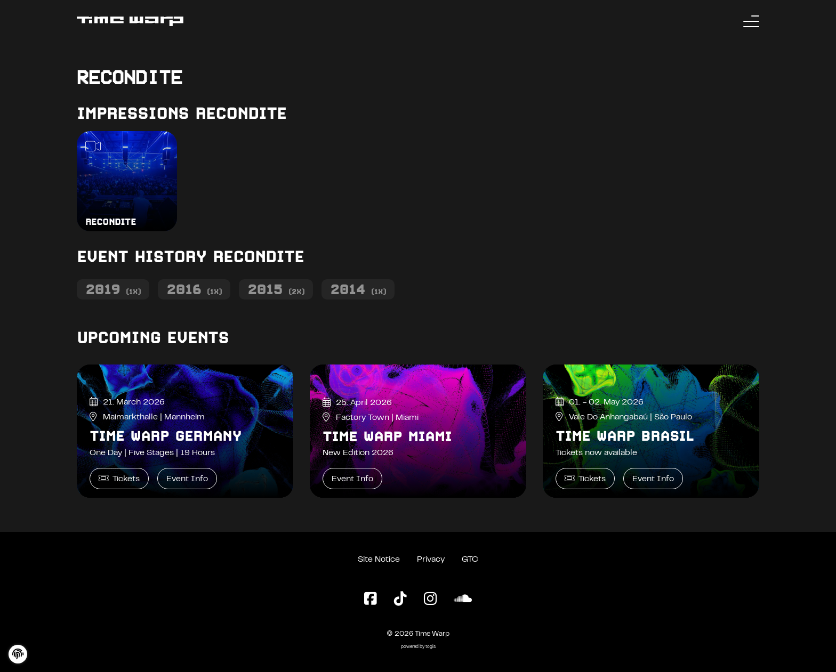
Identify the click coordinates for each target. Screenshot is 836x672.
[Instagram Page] (430, 599)
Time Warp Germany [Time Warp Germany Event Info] (166, 436)
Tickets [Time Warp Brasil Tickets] (585, 478)
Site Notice (379, 559)
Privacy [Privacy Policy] (431, 559)
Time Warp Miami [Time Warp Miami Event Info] (387, 436)
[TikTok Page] (400, 599)
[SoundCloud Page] (462, 599)
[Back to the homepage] (130, 21)
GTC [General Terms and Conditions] (470, 559)
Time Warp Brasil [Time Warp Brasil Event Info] (625, 436)
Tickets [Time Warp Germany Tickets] (119, 478)
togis (430, 647)
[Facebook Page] (370, 599)
